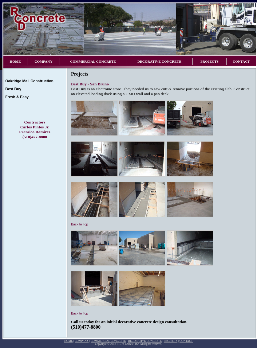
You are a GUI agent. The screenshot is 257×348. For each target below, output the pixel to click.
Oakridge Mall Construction (29, 81)
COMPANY (43, 61)
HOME (15, 61)
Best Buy (13, 89)
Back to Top (79, 224)
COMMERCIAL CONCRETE (93, 61)
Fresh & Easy (17, 97)
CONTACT (241, 61)
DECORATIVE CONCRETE (159, 61)
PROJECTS (209, 61)
